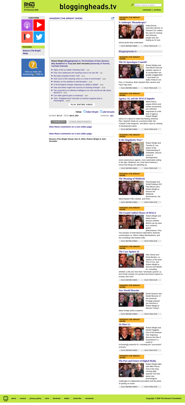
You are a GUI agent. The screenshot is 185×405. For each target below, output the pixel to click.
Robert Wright (91, 111)
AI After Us (124, 324)
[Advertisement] (33, 124)
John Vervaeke (107, 111)
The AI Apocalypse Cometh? (133, 62)
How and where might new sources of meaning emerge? (77, 87)
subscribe (77, 398)
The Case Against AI (129, 251)
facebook (57, 398)
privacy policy (35, 398)
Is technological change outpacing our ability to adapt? (76, 84)
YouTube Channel (59, 66)
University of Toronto (100, 63)
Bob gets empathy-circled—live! (67, 76)
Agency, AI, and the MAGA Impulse (137, 98)
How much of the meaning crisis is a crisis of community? (77, 79)
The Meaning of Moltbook (132, 178)
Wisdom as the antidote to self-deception (71, 82)
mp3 (111, 115)
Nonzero (105, 61)
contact (23, 398)
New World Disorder (129, 290)
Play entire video (82, 105)
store (47, 398)
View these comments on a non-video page (70, 127)
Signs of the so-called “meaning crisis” (70, 70)
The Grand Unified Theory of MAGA (137, 213)
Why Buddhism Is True (61, 63)
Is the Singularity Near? (131, 140)
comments (147, 10)
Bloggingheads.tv (72, 61)
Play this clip (151, 46)
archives (157, 10)
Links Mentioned (80, 122)
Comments (58, 122)
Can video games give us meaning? (69, 95)
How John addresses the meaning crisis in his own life (76, 73)
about (13, 398)
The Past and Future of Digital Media (137, 361)
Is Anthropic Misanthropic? (132, 22)
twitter (66, 398)
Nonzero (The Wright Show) (65, 18)
